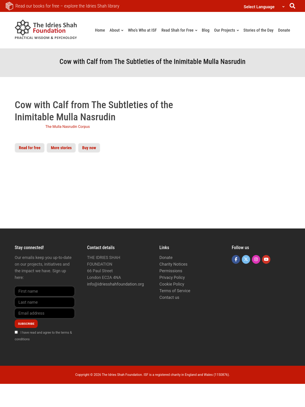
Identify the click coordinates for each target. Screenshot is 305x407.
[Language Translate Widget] (263, 7)
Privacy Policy (172, 277)
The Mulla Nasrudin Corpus (67, 126)
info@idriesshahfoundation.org (115, 284)
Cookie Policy (171, 284)
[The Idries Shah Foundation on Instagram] (256, 259)
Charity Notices (173, 264)
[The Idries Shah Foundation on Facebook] (236, 259)
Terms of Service (174, 290)
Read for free (29, 147)
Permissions (170, 270)
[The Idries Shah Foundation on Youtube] (266, 259)
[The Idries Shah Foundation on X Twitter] (246, 259)
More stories (61, 147)
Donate (165, 257)
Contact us (169, 297)
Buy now (89, 147)
